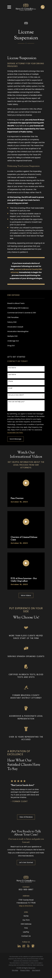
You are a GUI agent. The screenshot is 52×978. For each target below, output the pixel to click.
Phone (10, 381)
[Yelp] (28, 946)
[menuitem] (26, 303)
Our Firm (26, 920)
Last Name (12, 374)
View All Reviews (26, 817)
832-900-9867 (26, 889)
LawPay (26, 932)
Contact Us (26, 936)
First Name (12, 368)
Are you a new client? (16, 395)
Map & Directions (26, 906)
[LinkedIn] (19, 946)
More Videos (26, 595)
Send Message (15, 439)
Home (26, 916)
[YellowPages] (23, 946)
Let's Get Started (26, 862)
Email (10, 388)
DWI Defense (26, 924)
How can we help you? (16, 402)
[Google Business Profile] (33, 946)
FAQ (26, 928)
